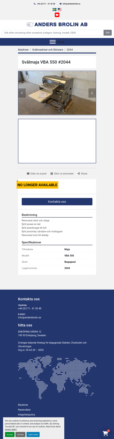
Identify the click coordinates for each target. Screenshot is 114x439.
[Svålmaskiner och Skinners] (47, 49)
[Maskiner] (23, 49)
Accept (10, 434)
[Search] (53, 33)
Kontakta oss (57, 201)
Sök (108, 32)
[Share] (82, 174)
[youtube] (57, 15)
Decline (20, 434)
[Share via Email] (37, 174)
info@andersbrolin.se (71, 4)
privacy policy (11, 429)
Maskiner (23, 404)
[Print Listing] (62, 174)
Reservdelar (24, 409)
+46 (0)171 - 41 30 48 (46, 4)
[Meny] (53, 42)
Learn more (33, 434)
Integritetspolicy (26, 414)
